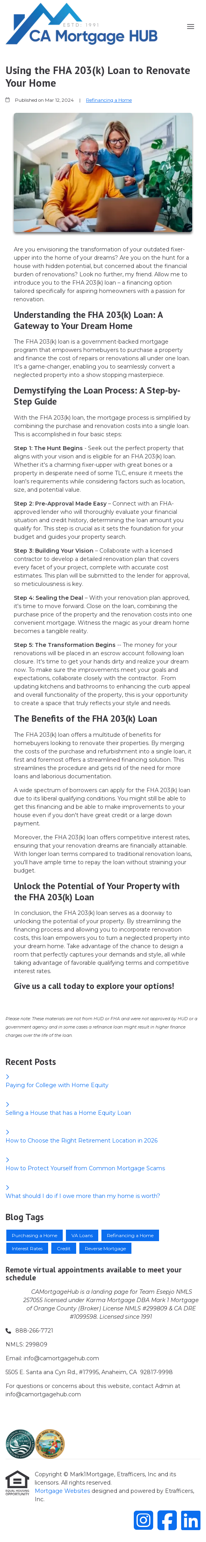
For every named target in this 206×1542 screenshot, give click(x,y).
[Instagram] (143, 1520)
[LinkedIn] (190, 1520)
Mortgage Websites (63, 1490)
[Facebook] (167, 1520)
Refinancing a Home (109, 100)
